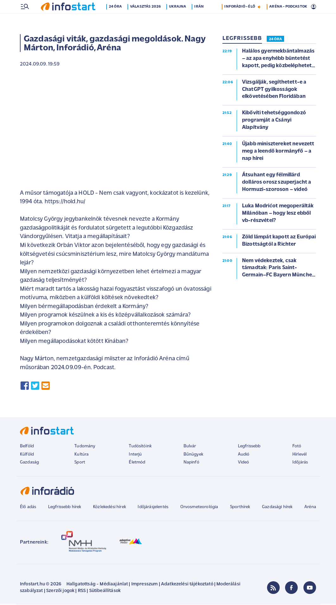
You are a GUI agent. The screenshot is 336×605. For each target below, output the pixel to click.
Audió (244, 455)
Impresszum (144, 585)
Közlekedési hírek (109, 507)
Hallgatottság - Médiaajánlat (97, 585)
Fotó (297, 446)
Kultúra (81, 455)
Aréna (310, 507)
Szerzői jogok (60, 591)
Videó (243, 463)
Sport (79, 463)
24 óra (115, 20)
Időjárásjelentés (153, 507)
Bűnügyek (193, 455)
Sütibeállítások (105, 591)
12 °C (307, 7)
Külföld (27, 455)
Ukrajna (177, 20)
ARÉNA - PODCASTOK (288, 20)
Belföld (27, 446)
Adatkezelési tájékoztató (187, 585)
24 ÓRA (275, 40)
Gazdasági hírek (277, 507)
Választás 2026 (145, 20)
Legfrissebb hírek (64, 507)
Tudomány (84, 446)
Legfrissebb (249, 446)
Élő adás (28, 507)
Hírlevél (299, 455)
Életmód (137, 463)
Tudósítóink (140, 446)
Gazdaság (29, 463)
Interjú (135, 455)
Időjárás (300, 463)
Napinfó (191, 463)
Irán (199, 20)
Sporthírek (240, 507)
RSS (82, 591)
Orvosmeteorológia (199, 507)
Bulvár (190, 446)
